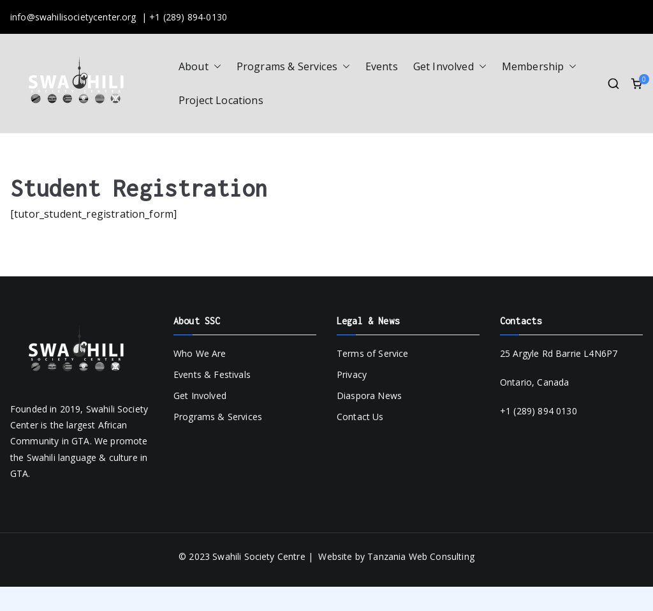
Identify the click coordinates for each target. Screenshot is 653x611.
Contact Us (360, 417)
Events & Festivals (212, 374)
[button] (215, 66)
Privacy (352, 374)
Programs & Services (293, 66)
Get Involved (450, 66)
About (200, 66)
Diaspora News (369, 395)
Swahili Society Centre (258, 556)
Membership (539, 66)
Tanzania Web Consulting (420, 556)
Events (381, 66)
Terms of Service (373, 353)
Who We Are (199, 353)
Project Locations (221, 100)
